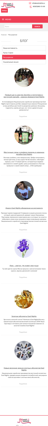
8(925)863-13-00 (39, 6)
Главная (4, 35)
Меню (8, 19)
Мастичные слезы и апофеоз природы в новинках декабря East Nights (24, 153)
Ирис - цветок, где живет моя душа (24, 265)
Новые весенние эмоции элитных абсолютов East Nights (24, 369)
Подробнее (23, 116)
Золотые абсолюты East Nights (24, 316)
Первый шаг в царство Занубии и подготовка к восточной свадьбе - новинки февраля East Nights (24, 96)
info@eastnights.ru (38, 3)
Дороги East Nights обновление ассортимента (24, 208)
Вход (4, 10)
